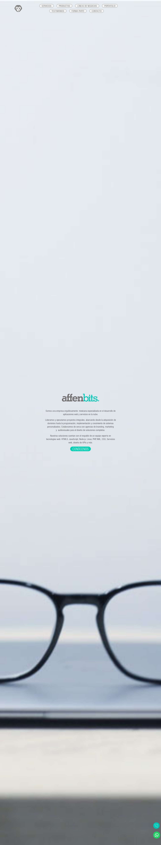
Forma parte (78, 11)
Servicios (46, 6)
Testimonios (58, 11)
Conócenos (80, 449)
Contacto (96, 11)
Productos (64, 6)
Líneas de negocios (87, 6)
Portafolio (109, 6)
